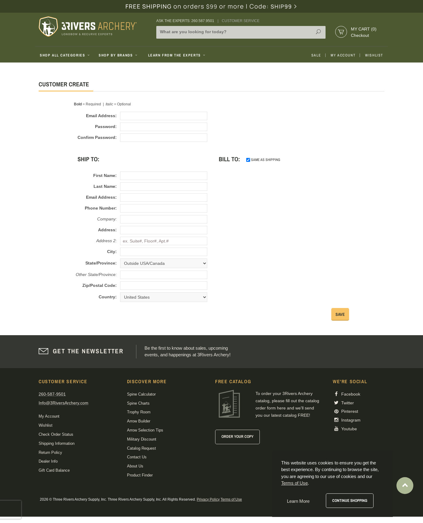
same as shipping (263, 159)
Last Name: (105, 186)
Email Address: (101, 115)
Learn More (298, 501)
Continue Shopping (349, 500)
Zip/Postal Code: (99, 285)
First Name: (105, 175)
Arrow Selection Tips (145, 430)
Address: (107, 229)
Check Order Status (56, 434)
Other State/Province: (96, 274)
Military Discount (141, 439)
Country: (108, 296)
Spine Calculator (141, 394)
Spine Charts (138, 403)
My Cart (364, 29)
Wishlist (374, 55)
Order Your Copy (237, 436)
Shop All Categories (65, 55)
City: (112, 251)
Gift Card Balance (54, 470)
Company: (107, 219)
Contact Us (137, 457)
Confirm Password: (97, 137)
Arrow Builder (138, 421)
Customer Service (240, 21)
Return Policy (50, 452)
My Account (343, 55)
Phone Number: (101, 208)
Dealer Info (48, 461)
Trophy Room (139, 412)
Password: (106, 126)
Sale (316, 55)
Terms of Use (231, 499)
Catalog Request (141, 448)
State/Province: (101, 263)
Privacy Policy (208, 499)
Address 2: (106, 240)
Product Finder (140, 475)
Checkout (360, 35)
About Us (135, 466)
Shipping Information (57, 443)
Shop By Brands (118, 55)
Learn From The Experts (177, 55)
